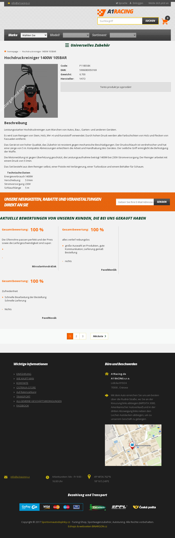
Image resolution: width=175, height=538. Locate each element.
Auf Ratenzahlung (26, 392)
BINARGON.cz (99, 526)
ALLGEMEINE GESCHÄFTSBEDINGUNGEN (39, 401)
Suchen (150, 20)
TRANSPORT (23, 396)
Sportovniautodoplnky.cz (55, 522)
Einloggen (138, 3)
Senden (162, 202)
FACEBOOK (22, 405)
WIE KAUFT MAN (25, 378)
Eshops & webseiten (79, 526)
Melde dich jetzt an (159, 3)
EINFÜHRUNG (23, 374)
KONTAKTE (22, 383)
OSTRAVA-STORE (26, 387)
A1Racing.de (126, 13)
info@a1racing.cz (20, 3)
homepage (12, 51)
